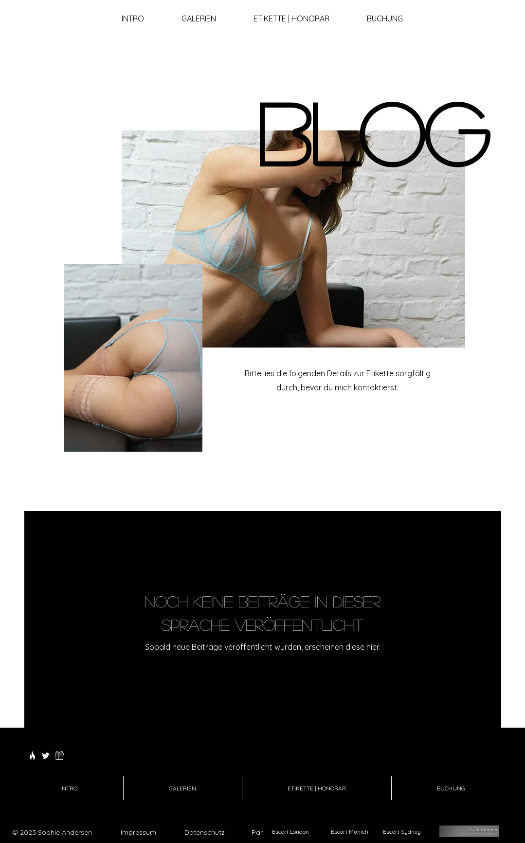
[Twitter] (45, 755)
